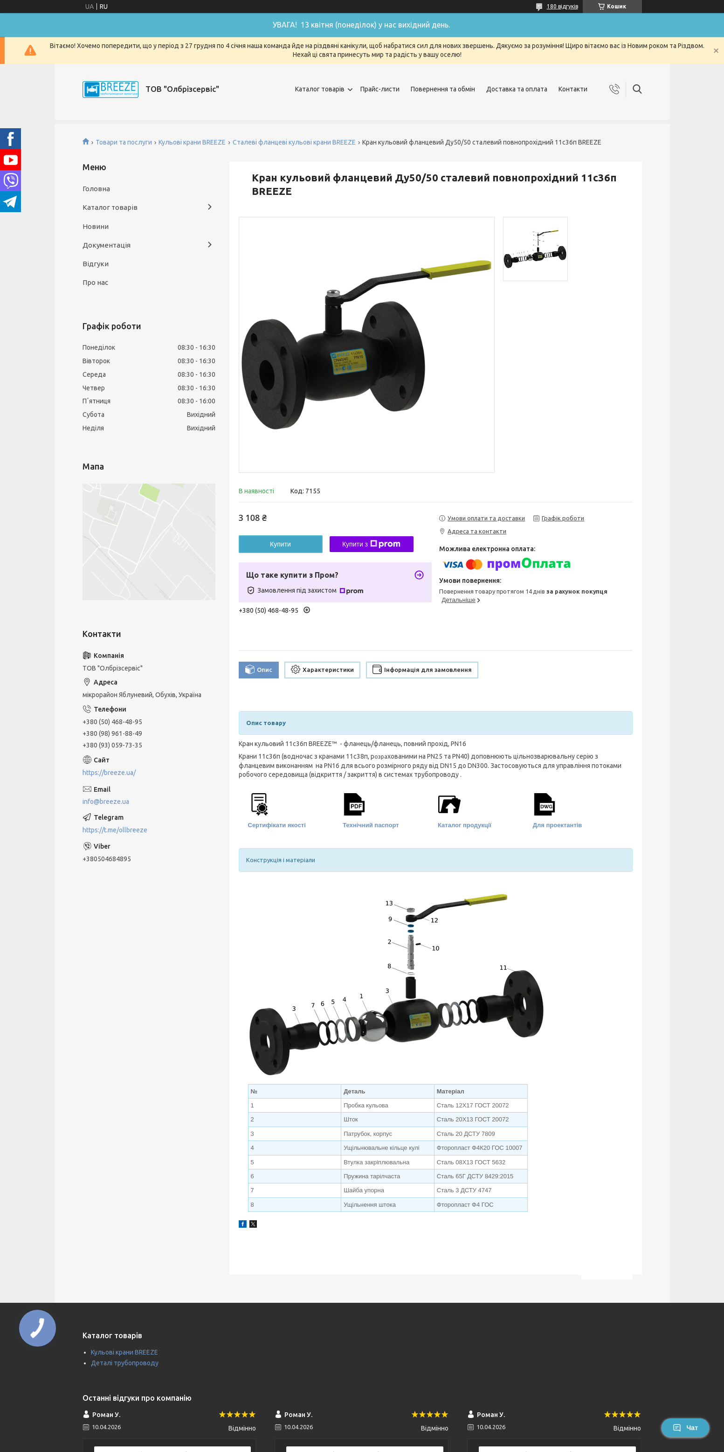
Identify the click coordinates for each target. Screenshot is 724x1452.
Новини (96, 226)
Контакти (573, 89)
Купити (280, 544)
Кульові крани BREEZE (192, 142)
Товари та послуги (124, 142)
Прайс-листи (380, 89)
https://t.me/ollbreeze (115, 830)
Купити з (371, 544)
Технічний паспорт (371, 825)
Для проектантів (557, 825)
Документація (107, 245)
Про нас (95, 282)
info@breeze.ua (106, 801)
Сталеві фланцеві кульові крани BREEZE (294, 142)
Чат (685, 1428)
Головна (96, 189)
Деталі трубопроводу (125, 1363)
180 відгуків (562, 6)
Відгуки (96, 264)
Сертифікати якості (277, 825)
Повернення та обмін (443, 89)
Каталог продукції (464, 825)
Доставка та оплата (516, 89)
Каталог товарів (320, 89)
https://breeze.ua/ (109, 772)
